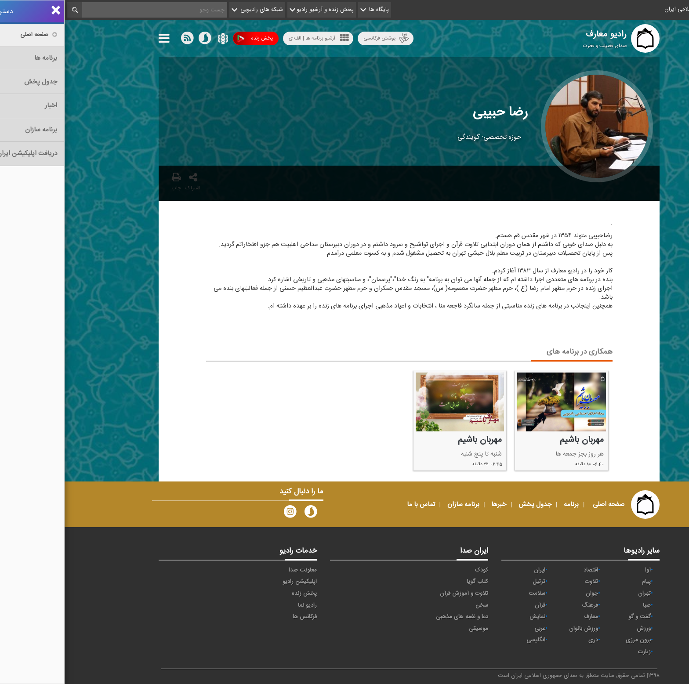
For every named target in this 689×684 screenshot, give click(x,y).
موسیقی (414, 628)
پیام (581, 581)
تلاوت (526, 581)
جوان (527, 593)
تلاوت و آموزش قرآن (399, 593)
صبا (582, 605)
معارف (526, 617)
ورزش (579, 628)
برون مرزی (573, 640)
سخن (417, 605)
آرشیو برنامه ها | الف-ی (254, 38)
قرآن (475, 605)
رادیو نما (242, 605)
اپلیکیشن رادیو (235, 581)
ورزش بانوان (518, 628)
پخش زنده (190, 38)
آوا (583, 570)
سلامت (472, 593)
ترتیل (474, 581)
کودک (417, 570)
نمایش (473, 617)
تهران (579, 593)
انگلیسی (471, 640)
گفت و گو (575, 617)
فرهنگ (525, 605)
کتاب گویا (413, 581)
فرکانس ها (240, 617)
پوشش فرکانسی (321, 38)
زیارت (579, 652)
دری (528, 640)
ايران (475, 570)
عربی (475, 628)
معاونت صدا (238, 570)
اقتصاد (526, 570)
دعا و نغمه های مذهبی (397, 617)
